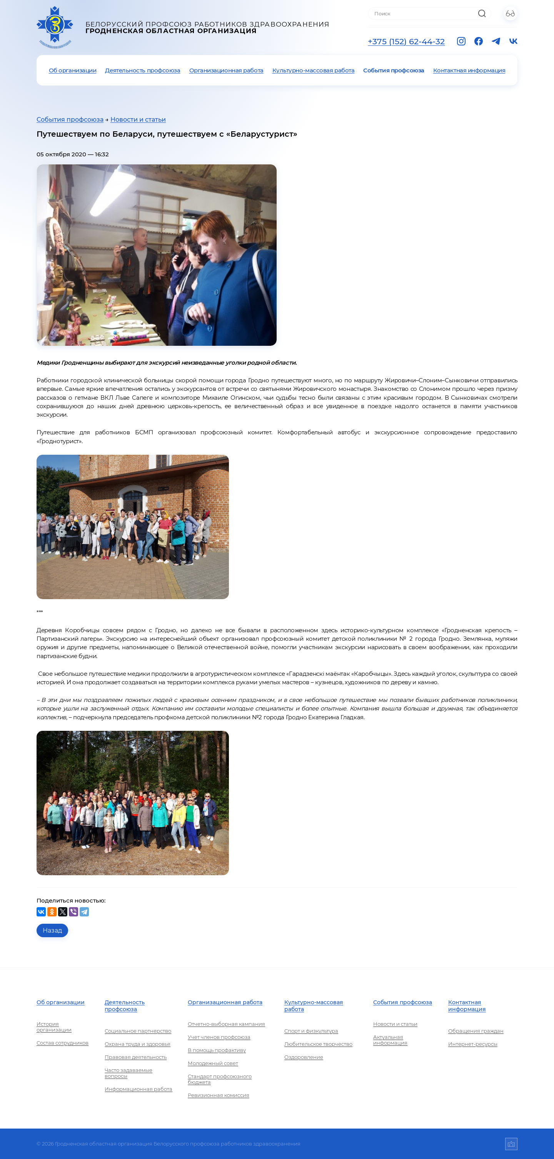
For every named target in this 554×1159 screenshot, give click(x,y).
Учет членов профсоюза (219, 1037)
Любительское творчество (318, 1044)
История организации (54, 1027)
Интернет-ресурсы (472, 1044)
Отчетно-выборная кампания (226, 1024)
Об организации (73, 70)
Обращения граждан (476, 1031)
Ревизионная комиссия (218, 1095)
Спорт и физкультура (311, 1031)
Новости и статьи (138, 119)
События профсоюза (393, 70)
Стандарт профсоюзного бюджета (220, 1079)
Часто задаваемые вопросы (128, 1073)
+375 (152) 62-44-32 (406, 41)
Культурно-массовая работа (313, 70)
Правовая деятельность (136, 1057)
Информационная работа (138, 1089)
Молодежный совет (213, 1063)
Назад (52, 930)
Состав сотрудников (62, 1043)
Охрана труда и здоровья (137, 1044)
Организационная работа (226, 70)
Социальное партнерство (138, 1031)
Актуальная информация (390, 1040)
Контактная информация (469, 70)
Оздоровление (303, 1057)
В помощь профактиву (217, 1050)
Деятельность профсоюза (142, 70)
